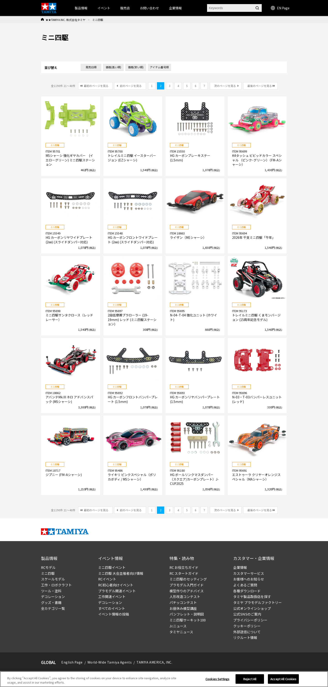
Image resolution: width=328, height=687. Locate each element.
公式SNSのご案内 (247, 614)
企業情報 (240, 567)
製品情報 (81, 8)
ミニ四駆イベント (112, 567)
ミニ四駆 (48, 573)
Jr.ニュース (178, 625)
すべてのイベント (111, 608)
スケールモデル (53, 579)
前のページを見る (131, 86)
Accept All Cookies (283, 679)
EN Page (280, 8)
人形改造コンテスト (184, 596)
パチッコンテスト (183, 602)
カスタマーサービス (248, 573)
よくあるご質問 (245, 585)
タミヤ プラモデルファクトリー (257, 602)
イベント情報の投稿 (113, 614)
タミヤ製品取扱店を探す (252, 596)
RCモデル (48, 567)
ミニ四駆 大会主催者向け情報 (120, 573)
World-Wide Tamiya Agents (109, 662)
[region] (164, 679)
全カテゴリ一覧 (53, 608)
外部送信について (247, 631)
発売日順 (91, 67)
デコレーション (53, 596)
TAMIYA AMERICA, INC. (154, 662)
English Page (72, 662)
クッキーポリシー (247, 625)
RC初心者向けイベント (115, 585)
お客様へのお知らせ (248, 579)
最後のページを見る (259, 86)
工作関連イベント (112, 596)
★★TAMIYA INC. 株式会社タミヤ (65, 20)
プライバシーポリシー (250, 620)
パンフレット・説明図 (186, 614)
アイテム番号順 (159, 67)
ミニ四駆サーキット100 (187, 620)
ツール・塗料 (51, 590)
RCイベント (107, 579)
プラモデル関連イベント (117, 590)
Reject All (249, 679)
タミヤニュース (181, 631)
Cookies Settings (217, 679)
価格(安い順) (136, 67)
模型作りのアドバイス (186, 590)
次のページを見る (225, 86)
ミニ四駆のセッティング (188, 579)
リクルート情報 (245, 637)
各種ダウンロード (247, 590)
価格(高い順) (113, 67)
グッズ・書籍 (51, 602)
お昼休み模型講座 (183, 608)
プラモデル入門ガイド (186, 585)
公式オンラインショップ (252, 608)
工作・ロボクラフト (56, 585)
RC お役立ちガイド (183, 567)
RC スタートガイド (183, 573)
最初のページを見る (96, 86)
